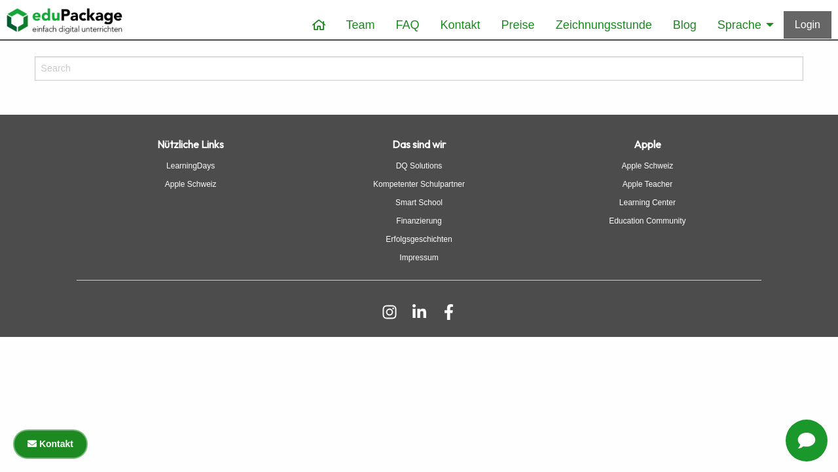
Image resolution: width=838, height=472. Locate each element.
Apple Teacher (648, 184)
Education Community (647, 221)
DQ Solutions (419, 165)
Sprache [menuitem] (739, 24)
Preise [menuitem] (518, 24)
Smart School (419, 202)
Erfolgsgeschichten (419, 239)
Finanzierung (418, 221)
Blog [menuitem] (685, 24)
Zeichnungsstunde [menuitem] (604, 24)
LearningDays (190, 165)
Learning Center (647, 202)
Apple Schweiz (191, 184)
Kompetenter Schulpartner (419, 184)
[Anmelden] (807, 25)
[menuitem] (319, 25)
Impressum (418, 257)
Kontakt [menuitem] (461, 24)
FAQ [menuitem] (408, 24)
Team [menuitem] (360, 24)
